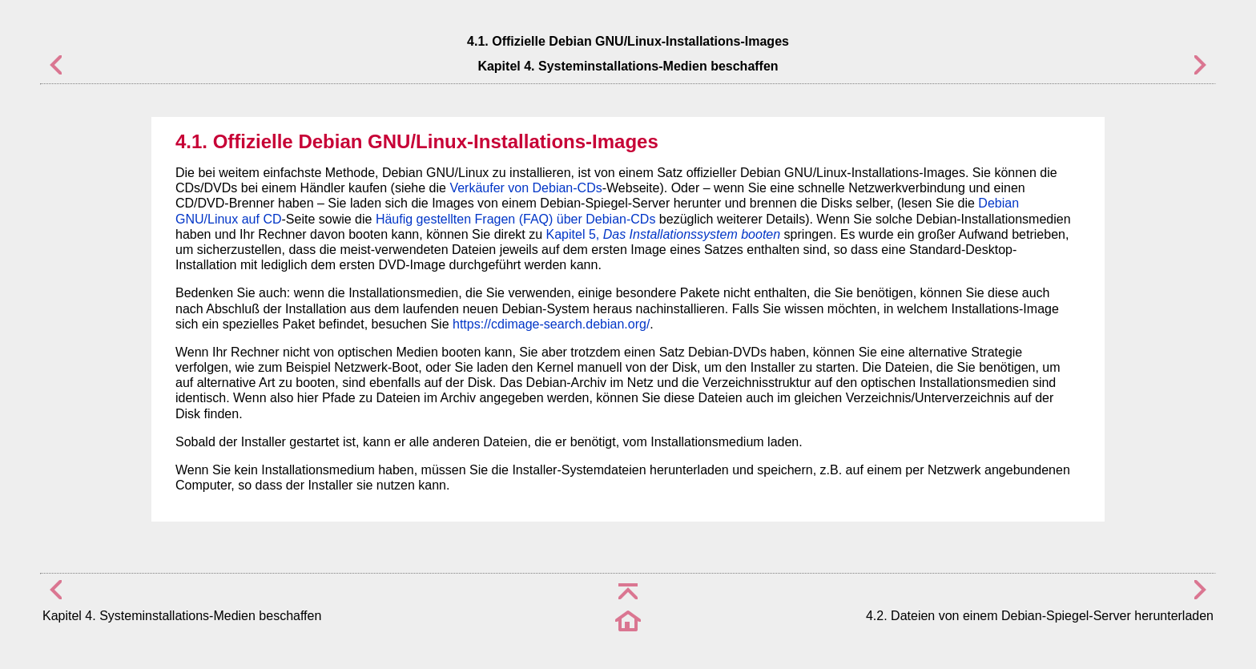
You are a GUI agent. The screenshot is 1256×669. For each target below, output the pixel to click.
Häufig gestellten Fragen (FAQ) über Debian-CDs (516, 219)
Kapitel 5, (663, 234)
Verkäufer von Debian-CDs (525, 188)
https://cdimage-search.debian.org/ (551, 324)
